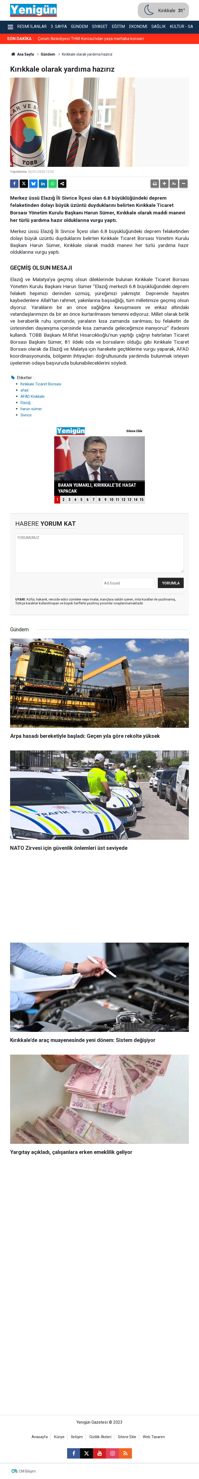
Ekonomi (138, 26)
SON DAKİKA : (20, 38)
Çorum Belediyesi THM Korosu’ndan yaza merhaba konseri (91, 38)
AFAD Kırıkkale (32, 396)
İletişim (77, 1437)
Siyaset (100, 26)
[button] (164, 183)
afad (24, 390)
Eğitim (118, 26)
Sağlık (158, 26)
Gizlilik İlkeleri (100, 1437)
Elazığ (25, 402)
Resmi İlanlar (32, 26)
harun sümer (31, 409)
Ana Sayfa (22, 54)
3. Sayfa (59, 26)
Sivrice (26, 415)
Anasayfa (40, 1437)
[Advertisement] (99, 898)
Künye (59, 1437)
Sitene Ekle (127, 1437)
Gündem (79, 26)
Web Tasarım (154, 1437)
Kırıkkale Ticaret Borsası (40, 384)
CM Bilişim (27, 1471)
